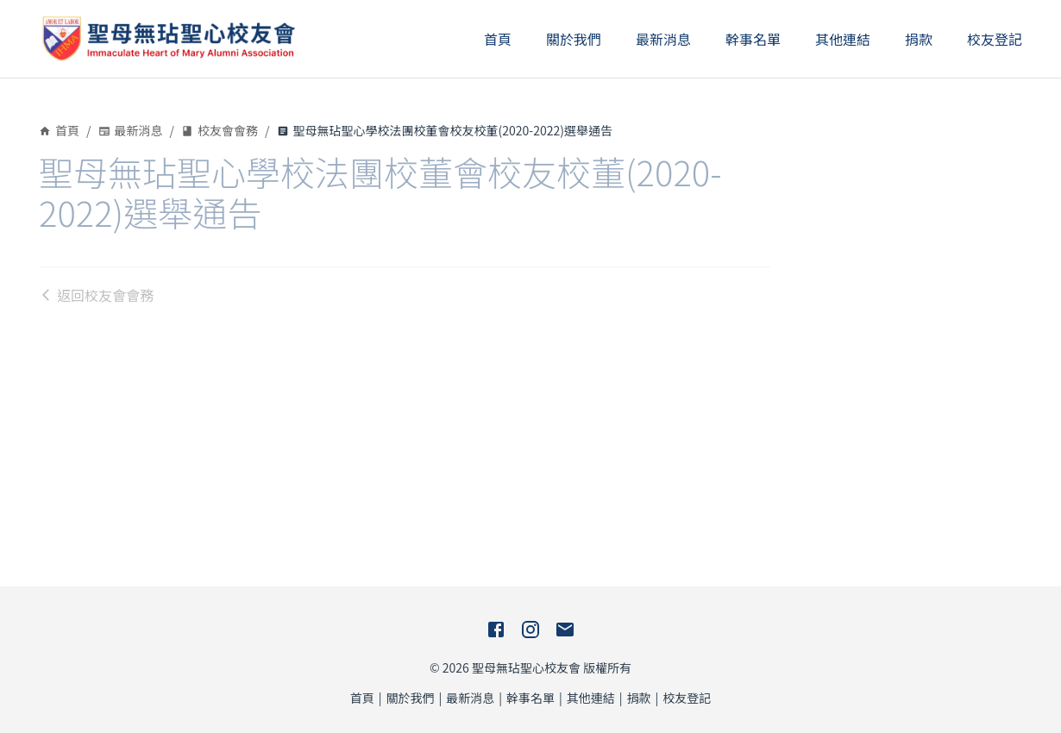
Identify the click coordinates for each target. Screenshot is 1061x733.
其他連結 (842, 38)
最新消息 (663, 38)
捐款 (918, 38)
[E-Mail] (565, 629)
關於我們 (573, 38)
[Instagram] (530, 629)
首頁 (498, 38)
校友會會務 (219, 130)
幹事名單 (753, 38)
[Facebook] (496, 629)
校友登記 (994, 38)
